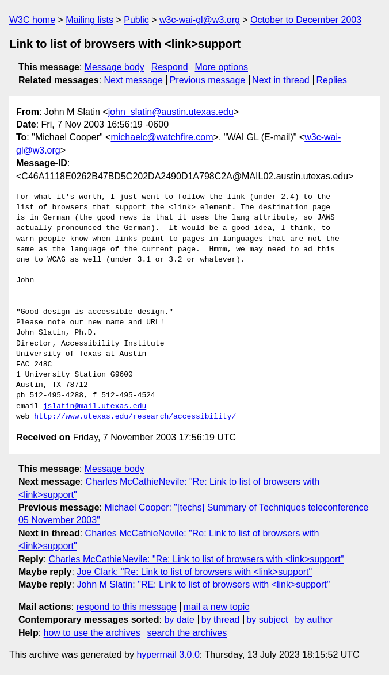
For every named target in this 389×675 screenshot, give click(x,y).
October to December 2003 (305, 20)
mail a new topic (217, 607)
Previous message (208, 80)
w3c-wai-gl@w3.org (199, 20)
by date (179, 619)
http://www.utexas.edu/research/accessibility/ (135, 417)
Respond (169, 67)
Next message (133, 80)
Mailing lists (89, 20)
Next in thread (281, 80)
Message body (114, 67)
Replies (331, 80)
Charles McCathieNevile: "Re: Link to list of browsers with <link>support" (196, 559)
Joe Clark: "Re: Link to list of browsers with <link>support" (194, 572)
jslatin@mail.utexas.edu (94, 406)
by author (314, 619)
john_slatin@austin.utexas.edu (171, 112)
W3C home (32, 20)
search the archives (187, 633)
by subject (267, 619)
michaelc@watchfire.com (161, 137)
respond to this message (126, 607)
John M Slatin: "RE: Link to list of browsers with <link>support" (203, 584)
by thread (220, 619)
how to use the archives (92, 633)
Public (136, 20)
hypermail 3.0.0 (167, 654)
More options (222, 67)
